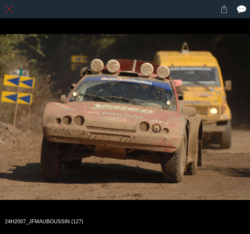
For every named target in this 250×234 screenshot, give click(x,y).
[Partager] (224, 9)
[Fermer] (9, 9)
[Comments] (241, 9)
